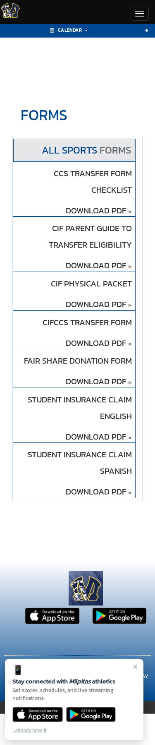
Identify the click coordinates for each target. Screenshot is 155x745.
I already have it (29, 730)
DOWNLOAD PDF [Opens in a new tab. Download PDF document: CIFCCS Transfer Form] (99, 343)
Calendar (68, 30)
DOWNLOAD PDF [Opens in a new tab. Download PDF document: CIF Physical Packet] (99, 304)
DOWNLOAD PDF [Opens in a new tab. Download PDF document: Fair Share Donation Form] (99, 382)
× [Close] (135, 667)
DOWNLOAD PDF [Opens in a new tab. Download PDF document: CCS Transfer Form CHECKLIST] (99, 211)
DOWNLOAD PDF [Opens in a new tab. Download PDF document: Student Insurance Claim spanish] (99, 492)
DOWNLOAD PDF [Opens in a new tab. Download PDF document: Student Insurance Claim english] (99, 437)
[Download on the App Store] (37, 714)
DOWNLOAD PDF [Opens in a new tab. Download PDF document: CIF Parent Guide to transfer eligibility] (99, 266)
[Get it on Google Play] (91, 714)
